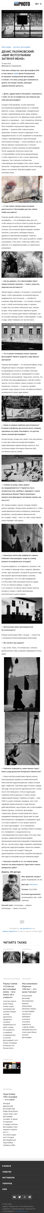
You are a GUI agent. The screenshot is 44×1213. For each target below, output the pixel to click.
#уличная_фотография (21, 47)
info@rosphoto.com (21, 1211)
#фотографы (6, 47)
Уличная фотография (11, 979)
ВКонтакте (34, 884)
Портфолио (26, 979)
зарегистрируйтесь (9, 931)
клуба (16, 73)
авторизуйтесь (26, 928)
